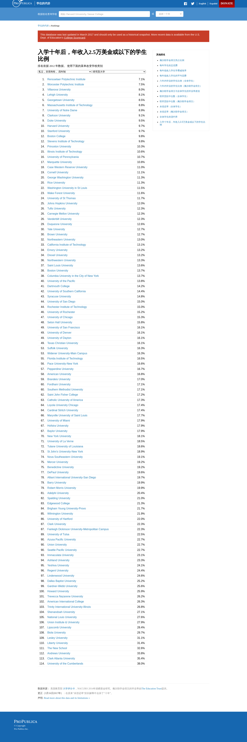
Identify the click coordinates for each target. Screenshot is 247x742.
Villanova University (59, 89)
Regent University (57, 570)
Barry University (56, 482)
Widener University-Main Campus (67, 353)
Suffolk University (57, 348)
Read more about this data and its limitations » (67, 698)
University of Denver (59, 332)
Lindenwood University (60, 575)
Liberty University (57, 643)
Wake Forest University (61, 193)
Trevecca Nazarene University (65, 596)
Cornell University (57, 172)
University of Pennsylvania (63, 156)
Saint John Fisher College (62, 394)
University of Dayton (59, 337)
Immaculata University (60, 555)
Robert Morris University (61, 487)
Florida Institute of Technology (65, 358)
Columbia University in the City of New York (73, 275)
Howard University (58, 591)
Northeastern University (61, 239)
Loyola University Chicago (62, 405)
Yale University (56, 229)
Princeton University (59, 146)
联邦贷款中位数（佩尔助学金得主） (177, 101)
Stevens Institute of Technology (65, 141)
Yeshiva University (58, 565)
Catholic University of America (65, 400)
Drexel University (57, 255)
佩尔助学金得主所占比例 (172, 60)
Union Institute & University (63, 622)
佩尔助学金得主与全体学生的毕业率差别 (180, 91)
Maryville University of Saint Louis (67, 415)
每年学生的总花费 (169, 65)
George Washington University (65, 177)
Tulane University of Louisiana (65, 446)
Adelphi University (58, 493)
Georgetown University (60, 100)
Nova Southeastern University (65, 456)
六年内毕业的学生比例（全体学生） (177, 81)
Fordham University (58, 384)
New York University (59, 436)
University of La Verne (60, 441)
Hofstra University (57, 425)
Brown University (57, 234)
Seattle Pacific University (62, 549)
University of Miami (58, 420)
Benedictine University (60, 467)
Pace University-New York (62, 363)
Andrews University (58, 653)
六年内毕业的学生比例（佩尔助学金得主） (181, 86)
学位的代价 (43, 3)
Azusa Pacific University (61, 539)
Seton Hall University (59, 322)
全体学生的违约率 (169, 117)
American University (59, 374)
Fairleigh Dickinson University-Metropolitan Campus (78, 529)
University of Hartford (59, 518)
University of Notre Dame (62, 110)
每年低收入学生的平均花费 (173, 76)
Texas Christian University (62, 343)
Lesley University (57, 637)
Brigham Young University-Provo (66, 508)
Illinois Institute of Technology (64, 151)
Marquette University (59, 162)
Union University (57, 544)
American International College (65, 601)
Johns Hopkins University (62, 203)
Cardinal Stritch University (62, 410)
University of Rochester (61, 312)
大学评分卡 (69, 688)
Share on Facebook (185, 4)
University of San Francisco (63, 327)
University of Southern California (66, 291)
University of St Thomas (61, 198)
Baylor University (57, 431)
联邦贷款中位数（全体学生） (174, 96)
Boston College (56, 136)
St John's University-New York (65, 451)
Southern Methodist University (65, 389)
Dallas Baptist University (61, 581)
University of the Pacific (61, 281)
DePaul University (58, 472)
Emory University (57, 250)
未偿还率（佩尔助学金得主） (174, 112)
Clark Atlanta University (61, 658)
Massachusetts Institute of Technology (69, 105)
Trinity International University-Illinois (69, 606)
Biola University (56, 632)
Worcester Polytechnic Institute (65, 84)
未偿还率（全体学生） (171, 106)
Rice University (56, 182)
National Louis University (62, 617)
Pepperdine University (60, 368)
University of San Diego (61, 301)
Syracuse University (59, 296)
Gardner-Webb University (62, 586)
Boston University (57, 270)
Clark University (56, 524)
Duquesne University (59, 224)
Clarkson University (58, 115)
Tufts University (56, 208)
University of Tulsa (58, 534)
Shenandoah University (61, 612)
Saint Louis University (60, 265)
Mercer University (57, 462)
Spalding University (58, 498)
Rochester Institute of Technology (67, 306)
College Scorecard (74, 37)
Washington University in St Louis (67, 187)
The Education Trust (151, 688)
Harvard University (58, 125)
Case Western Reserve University (67, 167)
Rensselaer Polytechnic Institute (66, 79)
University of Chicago (60, 317)
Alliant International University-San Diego (71, 477)
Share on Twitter (192, 4)
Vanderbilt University (59, 219)
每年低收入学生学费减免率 (173, 70)
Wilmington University (60, 513)
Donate (227, 3)
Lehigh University (57, 94)
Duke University (56, 120)
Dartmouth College (58, 286)
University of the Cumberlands (65, 663)
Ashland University (58, 560)
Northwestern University (61, 260)
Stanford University (58, 131)
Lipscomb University (59, 627)
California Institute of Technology (66, 244)
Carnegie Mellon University (63, 213)
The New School (57, 648)
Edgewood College (58, 503)
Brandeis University (58, 379)
